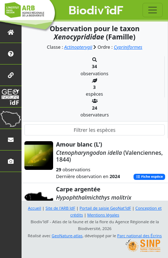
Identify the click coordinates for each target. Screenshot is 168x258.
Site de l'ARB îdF (60, 208)
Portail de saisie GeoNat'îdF (105, 208)
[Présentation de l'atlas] (11, 53)
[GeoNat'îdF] (11, 96)
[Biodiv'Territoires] (11, 118)
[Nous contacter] (11, 139)
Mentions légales (103, 215)
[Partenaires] (11, 75)
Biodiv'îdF (96, 11)
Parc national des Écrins (139, 235)
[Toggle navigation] (153, 10)
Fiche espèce (149, 177)
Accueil (34, 208)
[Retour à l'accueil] (11, 32)
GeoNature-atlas (67, 235)
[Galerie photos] (11, 161)
